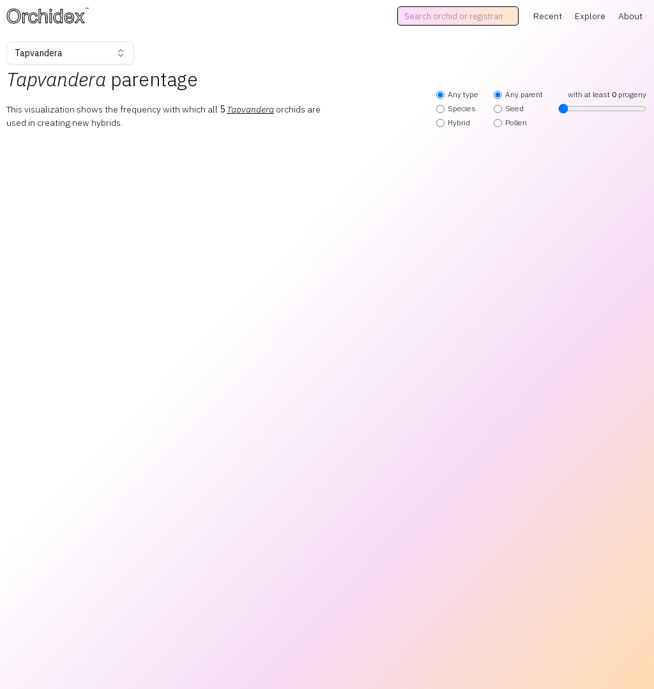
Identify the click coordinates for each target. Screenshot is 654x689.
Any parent (518, 94)
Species (456, 108)
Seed (509, 108)
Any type (457, 94)
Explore (590, 16)
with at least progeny (602, 101)
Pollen (510, 122)
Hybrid (453, 122)
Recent (547, 16)
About (630, 16)
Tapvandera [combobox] (70, 53)
